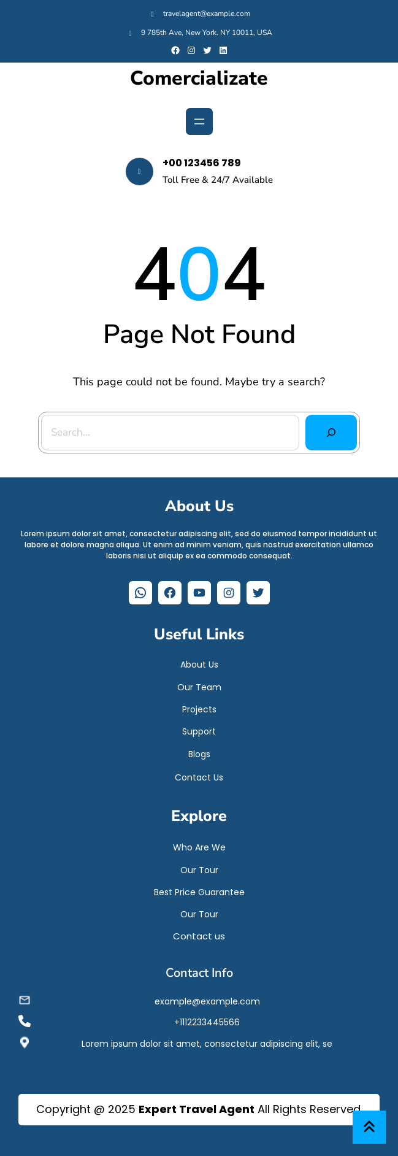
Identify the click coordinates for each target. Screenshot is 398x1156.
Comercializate (199, 78)
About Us (199, 664)
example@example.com (207, 1001)
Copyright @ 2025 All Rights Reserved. (199, 1109)
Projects (199, 709)
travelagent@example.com (206, 13)
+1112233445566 (207, 1022)
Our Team (199, 687)
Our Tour (199, 870)
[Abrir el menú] (199, 121)
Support (199, 731)
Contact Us (199, 777)
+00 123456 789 (202, 163)
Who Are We (199, 847)
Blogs (199, 754)
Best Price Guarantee (199, 892)
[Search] (330, 432)
